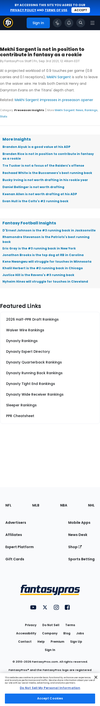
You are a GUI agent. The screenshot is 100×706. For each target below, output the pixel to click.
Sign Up (76, 641)
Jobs (80, 633)
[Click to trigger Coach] (57, 23)
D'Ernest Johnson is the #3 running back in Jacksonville (49, 230)
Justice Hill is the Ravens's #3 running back (38, 275)
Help (41, 641)
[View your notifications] (69, 23)
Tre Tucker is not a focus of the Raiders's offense (43, 165)
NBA (63, 505)
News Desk (77, 534)
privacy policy (23, 10)
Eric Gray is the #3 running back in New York (39, 248)
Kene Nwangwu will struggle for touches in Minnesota (46, 261)
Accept (80, 10)
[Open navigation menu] (92, 23)
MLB (35, 505)
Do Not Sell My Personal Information (50, 688)
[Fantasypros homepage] (8, 26)
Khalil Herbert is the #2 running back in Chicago (42, 268)
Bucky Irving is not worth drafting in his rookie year (45, 180)
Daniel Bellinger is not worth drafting (33, 187)
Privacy (30, 625)
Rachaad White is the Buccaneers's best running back (47, 173)
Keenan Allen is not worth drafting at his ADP (39, 194)
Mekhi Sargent (59, 77)
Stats (3, 116)
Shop (75, 546)
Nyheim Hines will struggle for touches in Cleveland (45, 281)
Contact (25, 641)
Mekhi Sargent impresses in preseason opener (54, 99)
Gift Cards (14, 559)
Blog (66, 633)
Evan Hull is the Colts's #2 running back (35, 201)
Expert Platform (19, 546)
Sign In (50, 650)
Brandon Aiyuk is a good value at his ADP (36, 147)
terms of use (56, 10)
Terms (70, 625)
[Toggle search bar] (80, 23)
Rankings (91, 110)
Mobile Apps (79, 522)
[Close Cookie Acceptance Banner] (96, 677)
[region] (50, 689)
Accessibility (26, 633)
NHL (91, 505)
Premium (57, 641)
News (79, 110)
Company (49, 633)
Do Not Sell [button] (50, 625)
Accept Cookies (50, 698)
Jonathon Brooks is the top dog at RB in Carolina (43, 255)
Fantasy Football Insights (29, 223)
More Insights (16, 139)
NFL (8, 505)
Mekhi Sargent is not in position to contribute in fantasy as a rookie (42, 52)
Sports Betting (81, 559)
